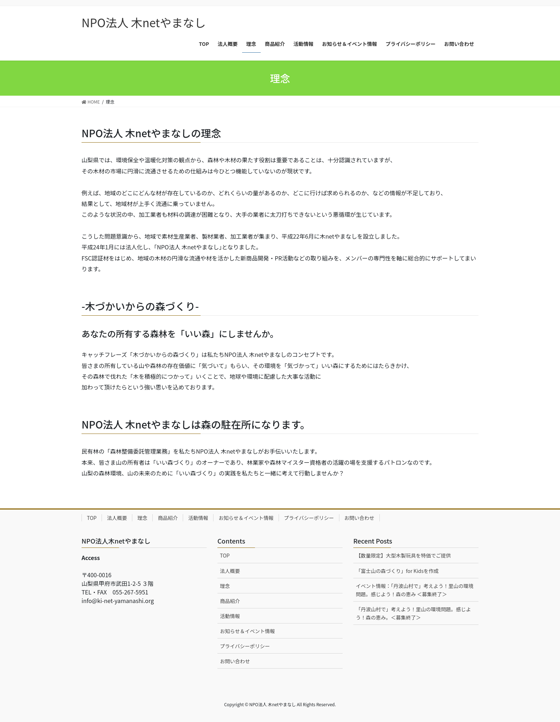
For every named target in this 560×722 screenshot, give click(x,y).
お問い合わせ (359, 517)
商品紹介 (168, 517)
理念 (142, 517)
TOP (92, 517)
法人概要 (117, 517)
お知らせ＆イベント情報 (246, 517)
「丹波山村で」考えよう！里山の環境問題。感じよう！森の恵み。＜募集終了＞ (413, 613)
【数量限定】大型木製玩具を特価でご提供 (403, 555)
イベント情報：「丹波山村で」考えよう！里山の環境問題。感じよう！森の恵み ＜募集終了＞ (414, 590)
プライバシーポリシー (309, 517)
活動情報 (198, 517)
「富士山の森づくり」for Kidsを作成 (397, 570)
